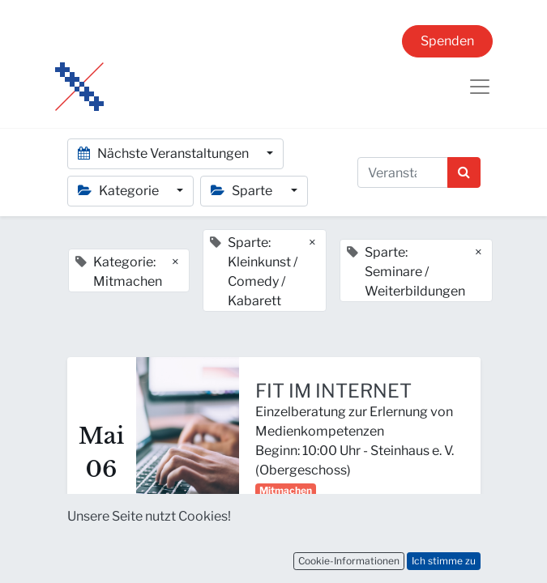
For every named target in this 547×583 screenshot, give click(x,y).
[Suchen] (464, 172)
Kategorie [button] (119, 190)
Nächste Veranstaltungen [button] (164, 153)
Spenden (447, 41)
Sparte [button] (243, 190)
